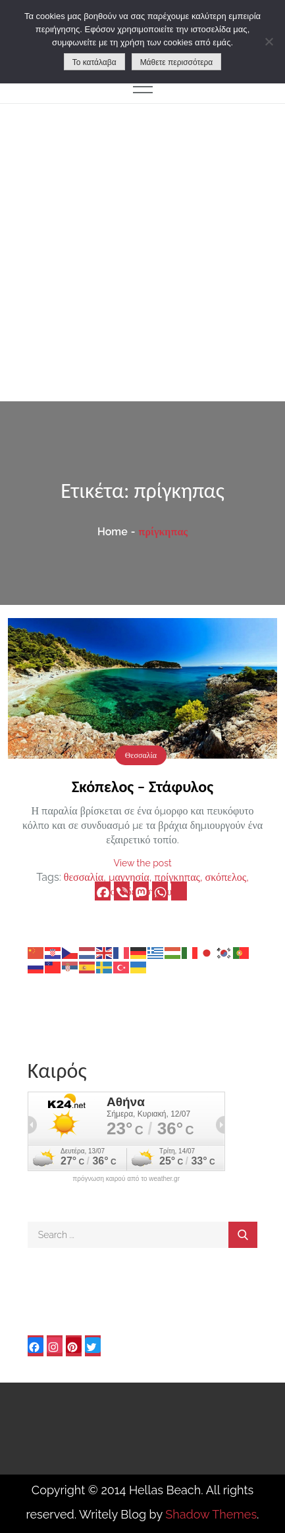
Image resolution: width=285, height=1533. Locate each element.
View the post (142, 863)
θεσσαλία (83, 877)
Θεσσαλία (141, 755)
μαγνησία (129, 877)
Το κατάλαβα (94, 62)
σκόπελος (226, 877)
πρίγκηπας (177, 877)
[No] (268, 41)
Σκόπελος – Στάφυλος (142, 786)
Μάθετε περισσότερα (176, 62)
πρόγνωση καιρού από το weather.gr (126, 1179)
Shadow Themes (211, 1514)
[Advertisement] (142, 252)
